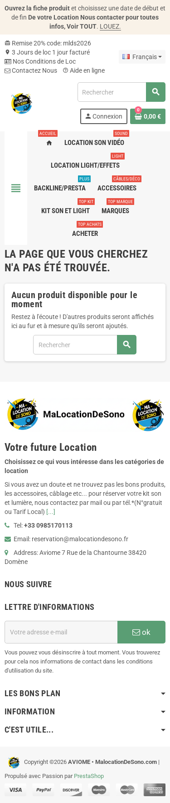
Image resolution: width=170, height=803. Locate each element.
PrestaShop (89, 776)
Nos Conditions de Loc (40, 61)
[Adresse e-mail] (61, 632)
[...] (50, 511)
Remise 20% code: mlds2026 (48, 43)
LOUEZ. (110, 26)
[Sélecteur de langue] (142, 57)
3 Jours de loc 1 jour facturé (47, 52)
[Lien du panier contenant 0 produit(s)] (147, 116)
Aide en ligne (84, 70)
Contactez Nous (31, 70)
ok (141, 632)
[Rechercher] (121, 92)
